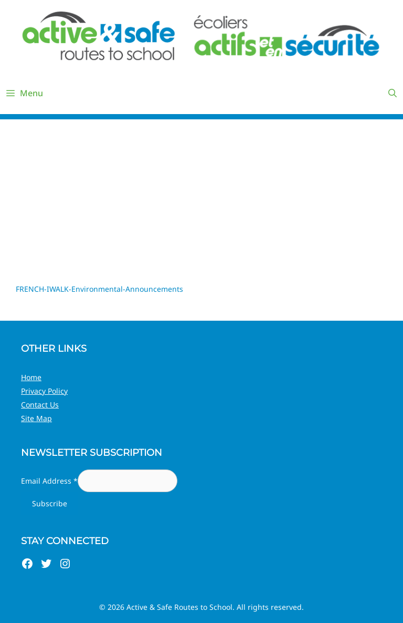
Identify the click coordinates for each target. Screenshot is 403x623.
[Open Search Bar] (392, 93)
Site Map (36, 418)
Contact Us (40, 405)
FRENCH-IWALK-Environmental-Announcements (99, 289)
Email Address (49, 481)
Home (31, 377)
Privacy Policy (44, 391)
